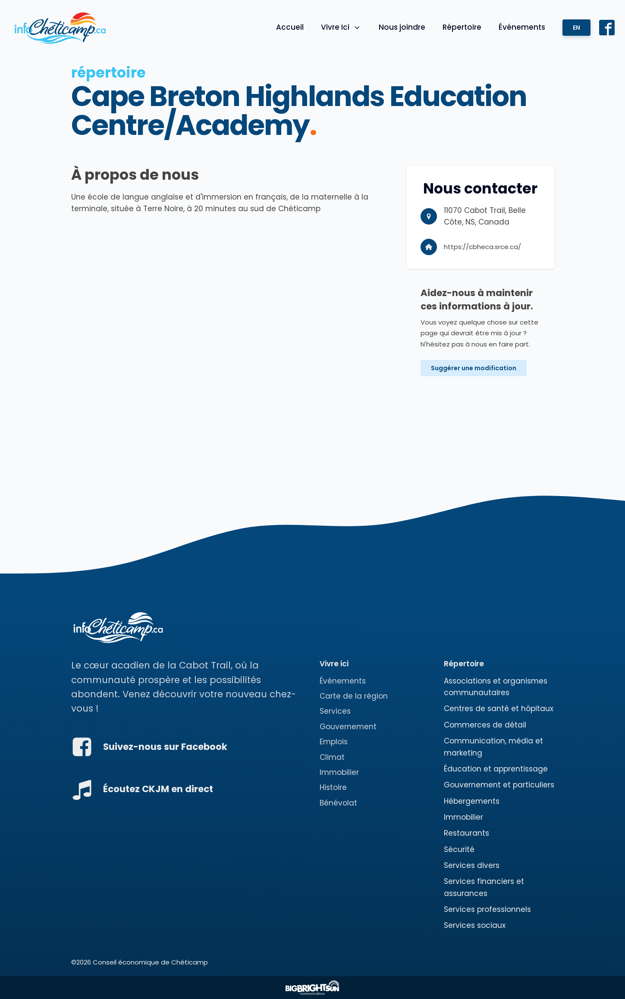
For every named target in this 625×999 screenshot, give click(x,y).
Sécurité (459, 849)
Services (335, 711)
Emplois (334, 742)
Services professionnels (487, 909)
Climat (332, 757)
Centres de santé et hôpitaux (498, 708)
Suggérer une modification (473, 368)
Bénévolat (338, 803)
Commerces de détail (485, 725)
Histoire (333, 787)
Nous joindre (402, 27)
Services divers (471, 865)
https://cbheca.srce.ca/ (482, 246)
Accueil (290, 27)
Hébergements (471, 801)
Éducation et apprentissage (496, 769)
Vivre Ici (341, 27)
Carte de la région (354, 696)
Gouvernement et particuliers (499, 785)
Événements (522, 27)
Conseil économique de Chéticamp (150, 962)
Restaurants (466, 833)
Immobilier (339, 772)
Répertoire (462, 27)
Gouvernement (348, 726)
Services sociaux (475, 925)
